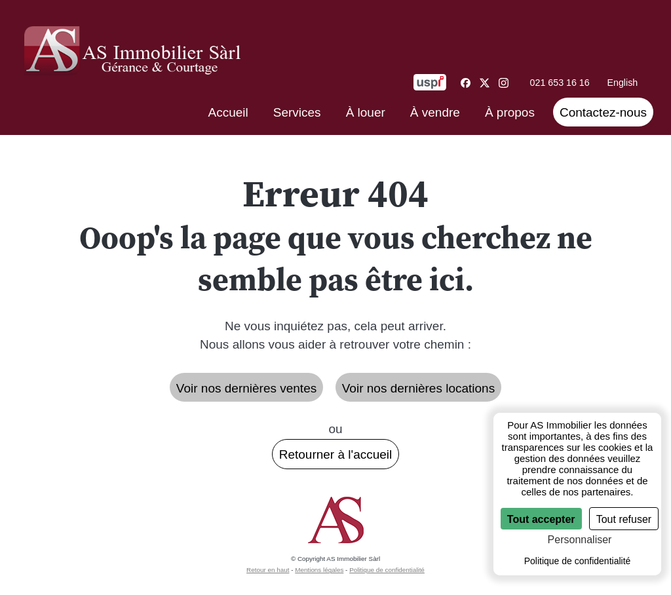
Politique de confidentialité (387, 569)
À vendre (435, 112)
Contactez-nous (603, 112)
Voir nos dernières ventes (246, 388)
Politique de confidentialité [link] (577, 561)
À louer (365, 112)
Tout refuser (623, 519)
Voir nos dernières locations (418, 388)
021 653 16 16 (560, 82)
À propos (510, 112)
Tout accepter (541, 519)
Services (297, 112)
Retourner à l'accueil (336, 454)
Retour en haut (267, 569)
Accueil (228, 112)
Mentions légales (319, 569)
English (622, 82)
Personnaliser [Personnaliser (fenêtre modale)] (580, 539)
